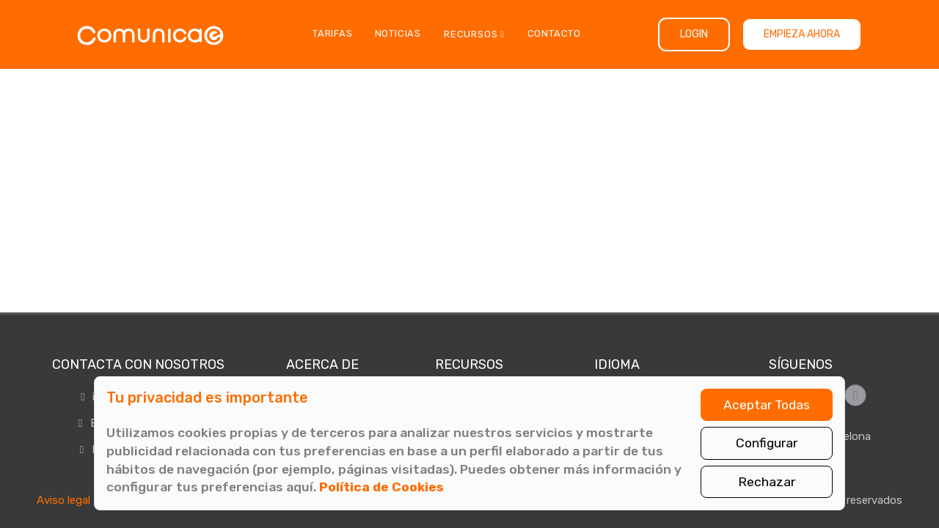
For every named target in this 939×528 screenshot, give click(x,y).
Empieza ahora (802, 34)
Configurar (766, 443)
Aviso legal (63, 500)
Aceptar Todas (766, 404)
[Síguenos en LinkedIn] (855, 395)
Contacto (554, 33)
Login (694, 34)
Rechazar (766, 481)
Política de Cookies (381, 487)
